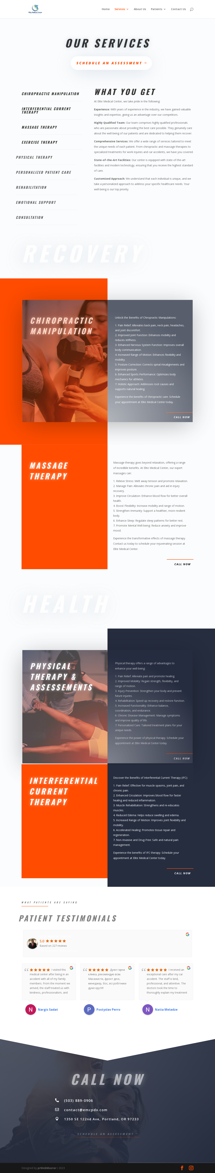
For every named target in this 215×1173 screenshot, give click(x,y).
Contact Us (178, 9)
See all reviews (49, 950)
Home (106, 9)
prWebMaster (47, 1168)
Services (120, 9)
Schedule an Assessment (109, 63)
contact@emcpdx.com (86, 1110)
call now (182, 564)
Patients (156, 9)
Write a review (68, 950)
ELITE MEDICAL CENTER (55, 936)
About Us (140, 9)
